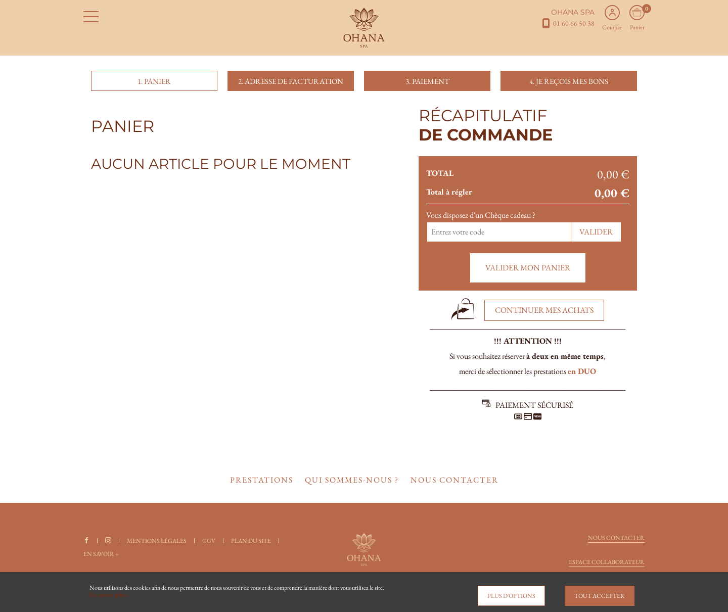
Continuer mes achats (544, 310)
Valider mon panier (527, 267)
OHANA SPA (573, 12)
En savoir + (101, 554)
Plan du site (251, 541)
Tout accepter (599, 596)
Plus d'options (511, 596)
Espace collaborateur (607, 562)
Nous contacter (616, 538)
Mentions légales (157, 541)
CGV (208, 541)
